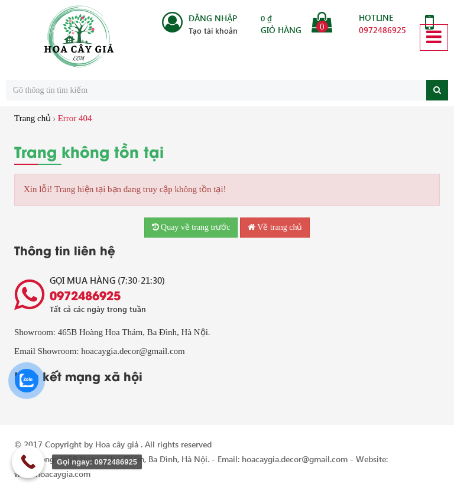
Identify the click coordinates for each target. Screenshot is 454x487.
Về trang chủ (275, 227)
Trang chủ (32, 118)
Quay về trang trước (191, 227)
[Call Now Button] (28, 462)
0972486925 (382, 29)
